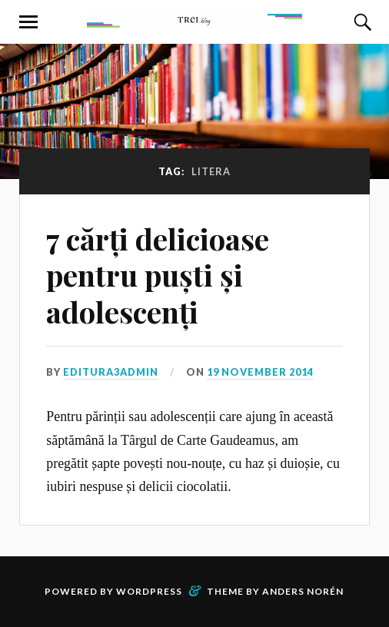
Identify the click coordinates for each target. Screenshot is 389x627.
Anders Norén (303, 591)
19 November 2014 (260, 372)
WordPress (149, 591)
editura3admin (110, 372)
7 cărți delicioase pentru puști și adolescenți (157, 275)
